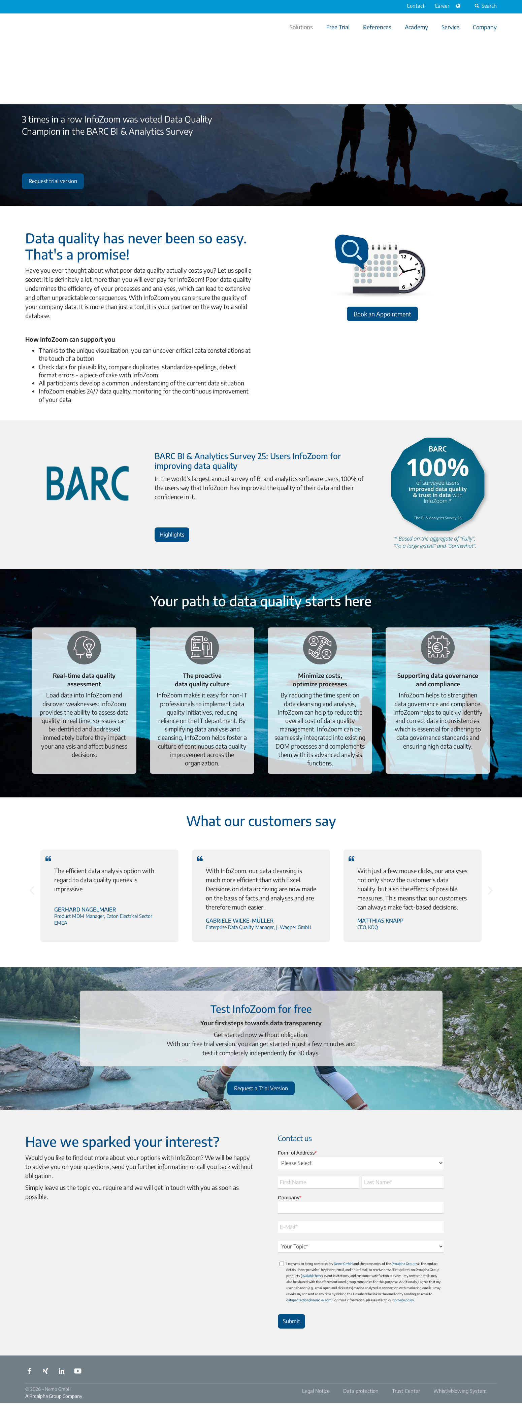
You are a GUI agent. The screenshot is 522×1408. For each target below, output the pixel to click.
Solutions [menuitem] (301, 27)
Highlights (173, 533)
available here (312, 1276)
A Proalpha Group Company (53, 1396)
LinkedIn (62, 1371)
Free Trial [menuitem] (338, 27)
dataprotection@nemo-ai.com (308, 1300)
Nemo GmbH (343, 1264)
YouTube (78, 1371)
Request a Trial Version (261, 1088)
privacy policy (404, 1300)
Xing (45, 1371)
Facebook (29, 1371)
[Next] (489, 890)
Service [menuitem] (450, 27)
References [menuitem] (377, 27)
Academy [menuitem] (416, 27)
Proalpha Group (404, 1264)
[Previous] (32, 890)
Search (485, 6)
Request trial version (53, 181)
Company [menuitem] (485, 27)
